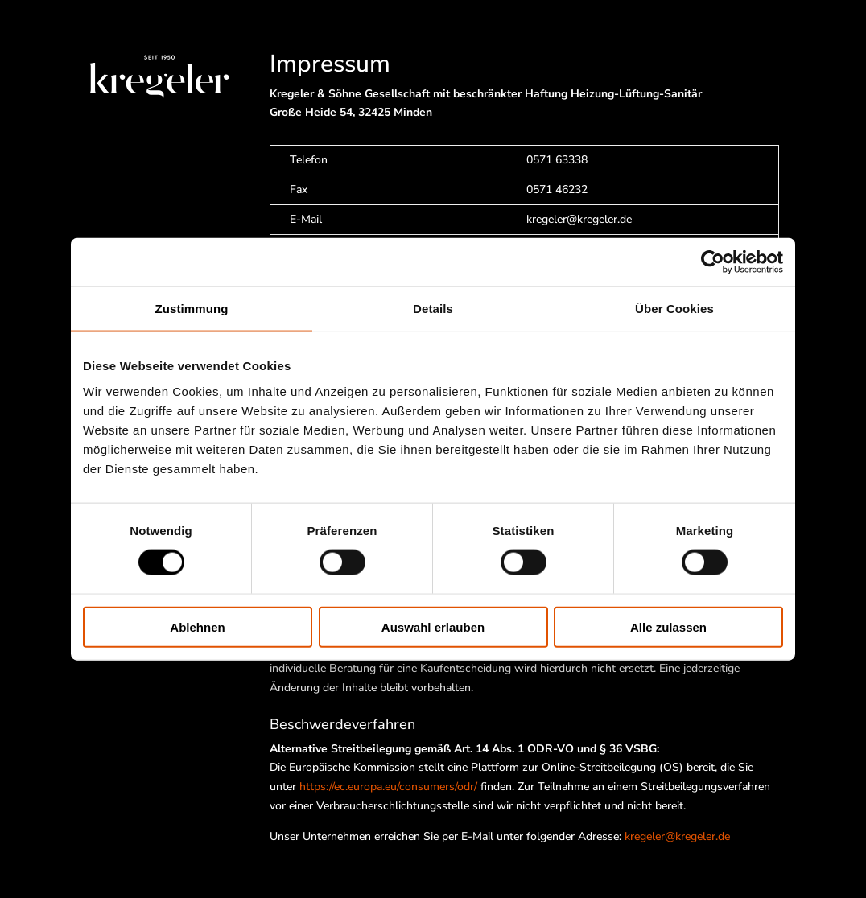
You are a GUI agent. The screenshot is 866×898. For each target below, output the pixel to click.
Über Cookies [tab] (674, 308)
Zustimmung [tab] (192, 308)
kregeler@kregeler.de (677, 836)
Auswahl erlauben (433, 626)
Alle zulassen (668, 626)
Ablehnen (197, 626)
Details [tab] (433, 308)
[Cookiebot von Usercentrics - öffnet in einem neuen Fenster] (712, 262)
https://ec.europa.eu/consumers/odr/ (388, 786)
